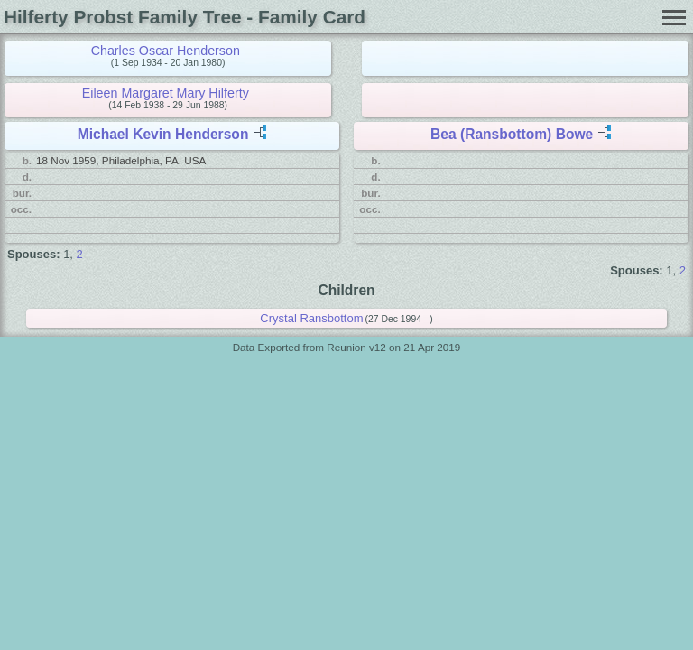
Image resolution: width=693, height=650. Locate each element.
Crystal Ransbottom (311, 318)
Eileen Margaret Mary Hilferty (165, 93)
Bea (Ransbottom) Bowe (511, 134)
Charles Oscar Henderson (165, 50)
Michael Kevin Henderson (163, 134)
